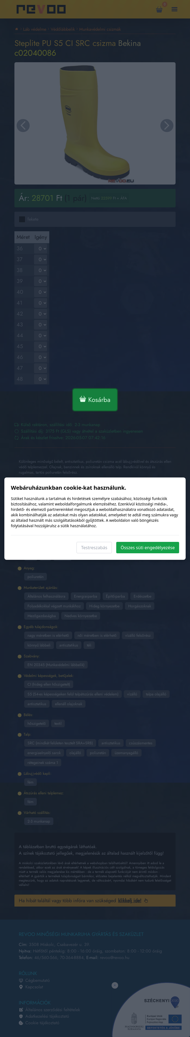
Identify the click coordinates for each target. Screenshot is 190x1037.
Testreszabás (94, 548)
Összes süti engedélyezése (148, 548)
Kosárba (95, 399)
